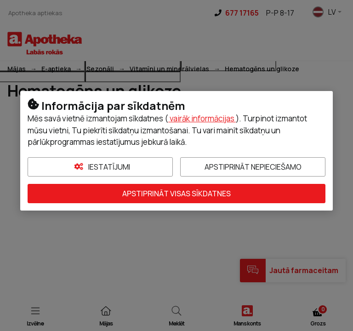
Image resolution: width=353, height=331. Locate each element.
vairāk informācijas (202, 118)
